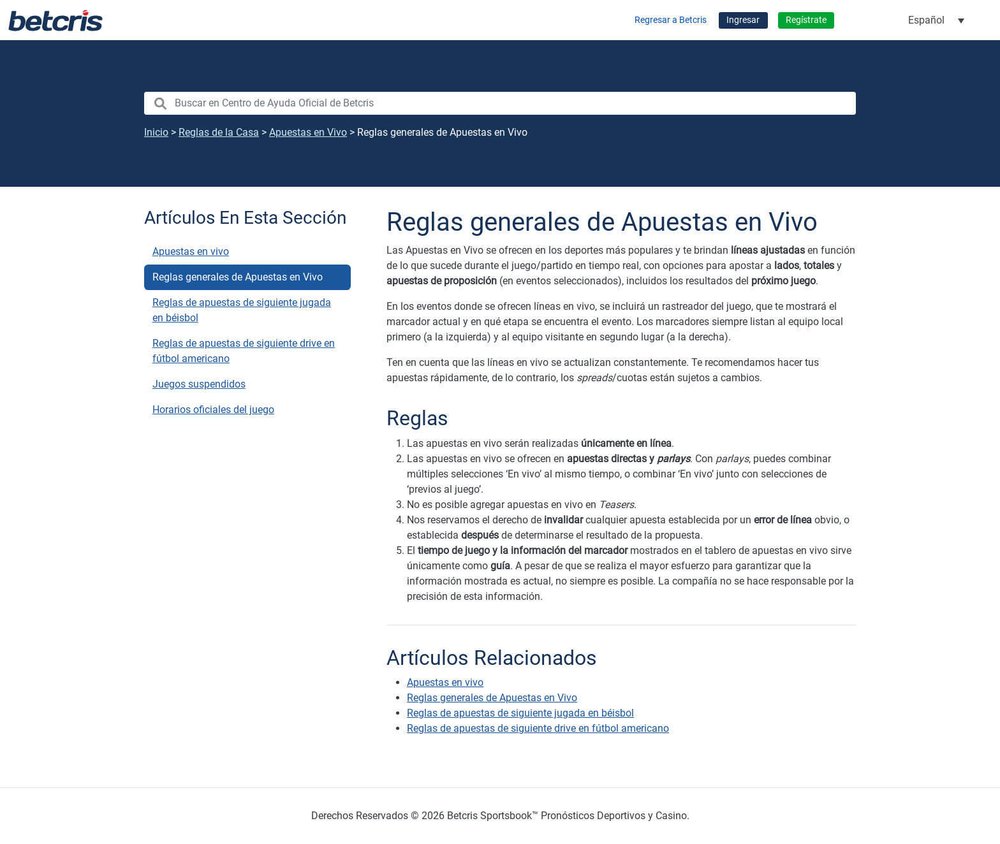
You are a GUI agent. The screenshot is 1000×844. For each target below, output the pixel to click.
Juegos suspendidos (199, 384)
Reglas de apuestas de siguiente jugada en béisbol (241, 310)
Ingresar (743, 20)
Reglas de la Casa (219, 132)
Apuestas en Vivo (308, 132)
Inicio (156, 132)
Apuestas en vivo (190, 251)
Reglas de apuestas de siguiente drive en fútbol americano (243, 351)
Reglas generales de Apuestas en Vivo (237, 277)
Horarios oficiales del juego (213, 410)
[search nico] (500, 103)
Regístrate (806, 20)
